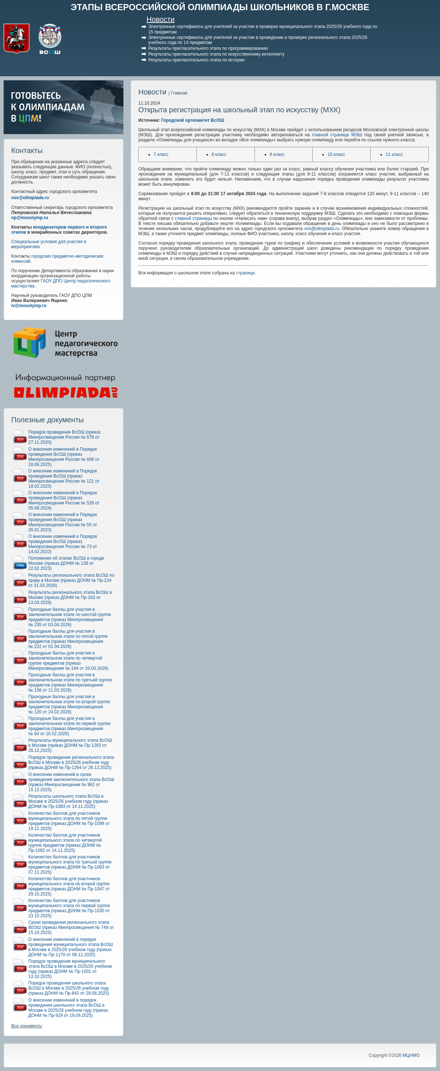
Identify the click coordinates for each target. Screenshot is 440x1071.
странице (245, 272)
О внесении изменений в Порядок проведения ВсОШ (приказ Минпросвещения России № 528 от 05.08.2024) (63, 500)
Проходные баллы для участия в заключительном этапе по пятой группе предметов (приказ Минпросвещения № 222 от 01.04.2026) (68, 639)
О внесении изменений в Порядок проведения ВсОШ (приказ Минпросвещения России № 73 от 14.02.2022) (62, 544)
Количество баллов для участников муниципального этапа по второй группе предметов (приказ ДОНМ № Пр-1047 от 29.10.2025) (69, 886)
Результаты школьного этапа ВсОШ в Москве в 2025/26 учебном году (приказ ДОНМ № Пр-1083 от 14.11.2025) (68, 801)
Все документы (26, 1025)
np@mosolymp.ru (29, 217)
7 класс (161, 154)
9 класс (277, 154)
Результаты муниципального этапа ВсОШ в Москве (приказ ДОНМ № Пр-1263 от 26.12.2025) (70, 745)
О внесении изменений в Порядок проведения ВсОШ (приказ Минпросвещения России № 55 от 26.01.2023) (62, 522)
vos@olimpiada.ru (30, 197)
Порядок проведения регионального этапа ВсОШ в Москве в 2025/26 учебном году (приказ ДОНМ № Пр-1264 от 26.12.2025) (71, 762)
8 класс (219, 154)
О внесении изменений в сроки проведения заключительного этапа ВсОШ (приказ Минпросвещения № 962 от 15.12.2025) (71, 782)
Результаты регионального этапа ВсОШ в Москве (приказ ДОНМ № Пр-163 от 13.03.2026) (70, 597)
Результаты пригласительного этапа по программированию (208, 48)
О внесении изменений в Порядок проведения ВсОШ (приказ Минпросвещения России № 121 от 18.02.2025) (63, 478)
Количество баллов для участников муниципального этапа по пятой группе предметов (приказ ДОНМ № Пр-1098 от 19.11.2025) (69, 821)
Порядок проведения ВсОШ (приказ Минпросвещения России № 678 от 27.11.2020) (64, 437)
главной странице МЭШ (337, 134)
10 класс (336, 154)
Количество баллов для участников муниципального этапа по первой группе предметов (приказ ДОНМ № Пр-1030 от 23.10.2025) (69, 908)
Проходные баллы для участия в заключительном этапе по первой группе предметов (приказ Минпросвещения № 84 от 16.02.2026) (69, 726)
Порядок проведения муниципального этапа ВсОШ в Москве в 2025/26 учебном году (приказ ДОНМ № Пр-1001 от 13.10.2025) (70, 969)
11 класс (394, 154)
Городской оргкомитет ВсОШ (192, 120)
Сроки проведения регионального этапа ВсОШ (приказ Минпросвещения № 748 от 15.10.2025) (71, 927)
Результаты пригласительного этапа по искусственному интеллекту (216, 54)
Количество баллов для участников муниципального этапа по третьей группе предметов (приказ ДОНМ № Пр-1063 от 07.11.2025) (70, 864)
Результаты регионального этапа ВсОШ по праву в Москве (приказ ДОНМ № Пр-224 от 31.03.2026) (71, 580)
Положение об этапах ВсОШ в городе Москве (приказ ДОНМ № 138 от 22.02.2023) (66, 563)
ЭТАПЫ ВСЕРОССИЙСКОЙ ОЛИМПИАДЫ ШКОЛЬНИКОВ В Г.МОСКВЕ (220, 7)
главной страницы (193, 218)
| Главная (177, 93)
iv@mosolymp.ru (28, 305)
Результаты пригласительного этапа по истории (196, 60)
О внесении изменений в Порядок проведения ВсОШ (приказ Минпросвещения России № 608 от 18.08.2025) (63, 457)
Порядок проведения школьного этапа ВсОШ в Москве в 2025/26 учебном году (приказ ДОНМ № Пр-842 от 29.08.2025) (68, 988)
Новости (161, 19)
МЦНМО (411, 1055)
